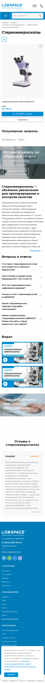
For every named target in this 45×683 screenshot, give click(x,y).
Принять (11, 675)
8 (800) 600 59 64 (12, 542)
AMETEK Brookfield (9, 612)
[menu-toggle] (5, 16)
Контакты (6, 571)
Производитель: (9, 140)
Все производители (10, 619)
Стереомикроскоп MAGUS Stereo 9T (18, 102)
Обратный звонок (16, 171)
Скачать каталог (15, 425)
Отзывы (5, 578)
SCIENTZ (5, 597)
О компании (7, 574)
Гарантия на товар (9, 645)
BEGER (4, 615)
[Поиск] (40, 16)
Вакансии (5, 582)
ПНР (4, 634)
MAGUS (21, 140)
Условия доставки (9, 641)
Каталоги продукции (10, 630)
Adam (4, 600)
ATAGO (4, 608)
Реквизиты (6, 585)
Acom (4, 604)
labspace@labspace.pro (11, 552)
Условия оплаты (8, 638)
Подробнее (22, 120)
